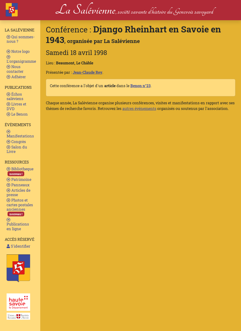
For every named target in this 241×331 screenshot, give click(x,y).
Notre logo (18, 51)
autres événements (139, 108)
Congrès (16, 141)
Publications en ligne (18, 224)
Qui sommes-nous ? (21, 39)
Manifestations (20, 134)
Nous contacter (15, 69)
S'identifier (18, 246)
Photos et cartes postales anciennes (20, 207)
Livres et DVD (16, 106)
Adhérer (16, 76)
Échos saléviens (15, 96)
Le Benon (17, 114)
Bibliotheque (20, 171)
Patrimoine (19, 179)
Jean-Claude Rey (87, 72)
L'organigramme (21, 59)
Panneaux (18, 184)
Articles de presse (18, 192)
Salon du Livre (17, 149)
